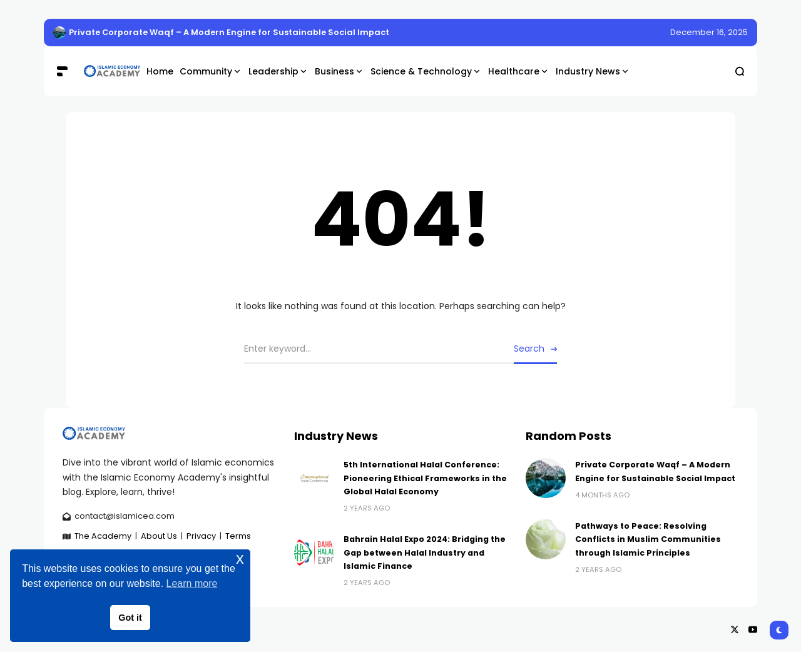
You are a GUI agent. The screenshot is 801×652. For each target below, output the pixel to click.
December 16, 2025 (709, 32)
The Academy (102, 536)
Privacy (201, 536)
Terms (238, 536)
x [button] (240, 558)
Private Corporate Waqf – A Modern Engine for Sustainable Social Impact (229, 32)
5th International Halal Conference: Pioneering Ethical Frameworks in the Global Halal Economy (425, 478)
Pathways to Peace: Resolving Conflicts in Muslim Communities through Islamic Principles (648, 539)
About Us (159, 536)
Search (529, 348)
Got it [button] (130, 618)
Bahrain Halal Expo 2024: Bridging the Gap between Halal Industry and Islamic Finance (425, 552)
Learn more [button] (192, 583)
